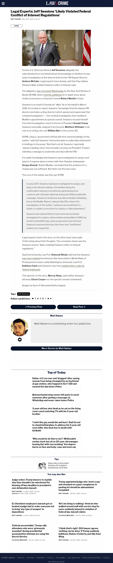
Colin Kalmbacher (66, 515)
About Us (21, 558)
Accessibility (60, 558)
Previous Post (33, 307)
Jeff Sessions (23, 294)
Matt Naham (16, 19)
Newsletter (41, 558)
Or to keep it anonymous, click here (57, 466)
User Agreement (74, 558)
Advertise (30, 558)
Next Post (79, 307)
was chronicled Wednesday (50, 91)
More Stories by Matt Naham (56, 348)
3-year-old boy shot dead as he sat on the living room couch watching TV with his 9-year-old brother (56, 411)
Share (16, 26)
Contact (106, 558)
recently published (53, 95)
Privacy (50, 558)
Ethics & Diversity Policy (92, 558)
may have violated (31, 258)
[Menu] (3, 3)
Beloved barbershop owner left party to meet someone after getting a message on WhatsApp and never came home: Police (55, 398)
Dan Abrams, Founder (56, 562)
